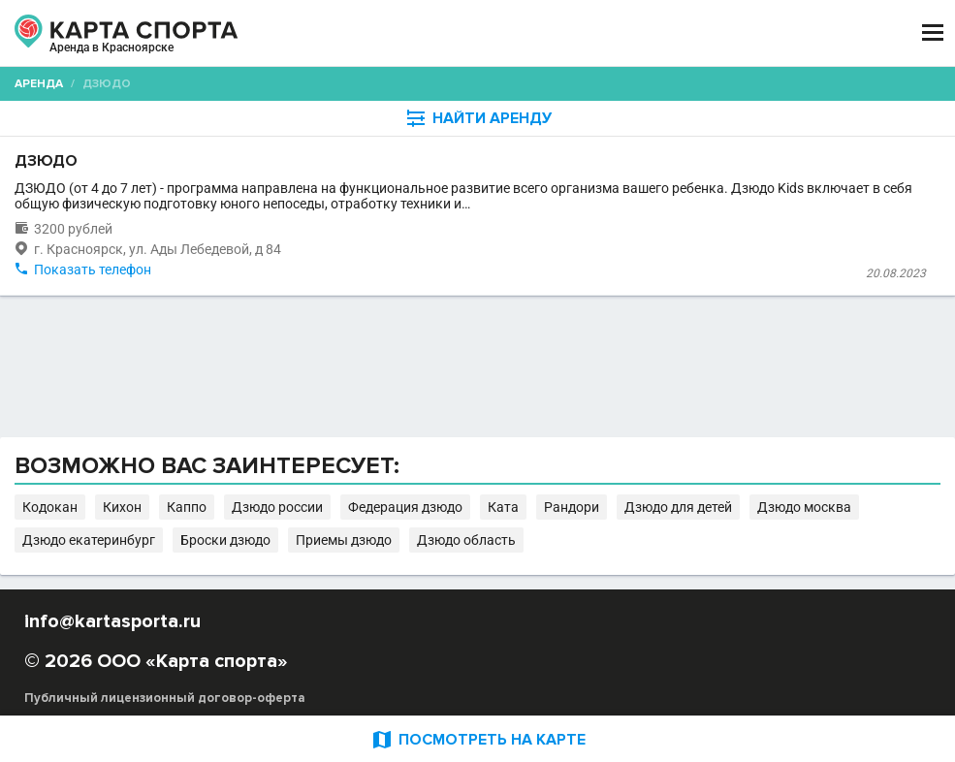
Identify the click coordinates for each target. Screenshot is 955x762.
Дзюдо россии (277, 507)
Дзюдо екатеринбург (88, 540)
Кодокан (50, 507)
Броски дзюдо (225, 540)
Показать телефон (92, 269)
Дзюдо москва (804, 507)
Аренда (39, 84)
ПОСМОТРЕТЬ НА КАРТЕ (478, 739)
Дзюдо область (466, 540)
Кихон (122, 507)
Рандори (571, 507)
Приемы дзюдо (344, 540)
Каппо (187, 507)
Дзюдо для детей (678, 507)
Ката (503, 507)
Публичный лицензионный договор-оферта (164, 698)
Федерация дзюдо (405, 507)
